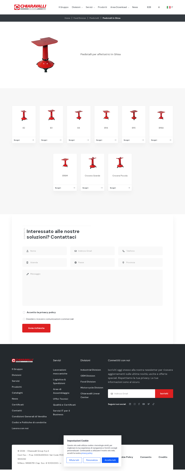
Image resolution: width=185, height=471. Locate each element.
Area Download (118, 7)
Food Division (80, 18)
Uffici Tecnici (60, 399)
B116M (65, 175)
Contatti (17, 411)
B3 (51, 128)
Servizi (89, 7)
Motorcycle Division (92, 388)
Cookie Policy (125, 458)
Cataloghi (17, 393)
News (135, 7)
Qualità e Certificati (64, 405)
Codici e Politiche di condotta (29, 423)
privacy (154, 379)
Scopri (24, 140)
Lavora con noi (20, 429)
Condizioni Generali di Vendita (29, 417)
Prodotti (102, 7)
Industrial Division (91, 370)
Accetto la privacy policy (41, 313)
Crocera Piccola (119, 175)
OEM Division (88, 376)
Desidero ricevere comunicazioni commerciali (50, 319)
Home (67, 18)
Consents (145, 458)
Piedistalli (94, 18)
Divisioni (76, 7)
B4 (78, 128)
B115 (134, 128)
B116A (161, 128)
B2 (24, 128)
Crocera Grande (92, 175)
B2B (149, 7)
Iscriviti (164, 394)
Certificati (18, 405)
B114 (106, 128)
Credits (163, 458)
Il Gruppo (64, 7)
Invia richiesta (36, 328)
